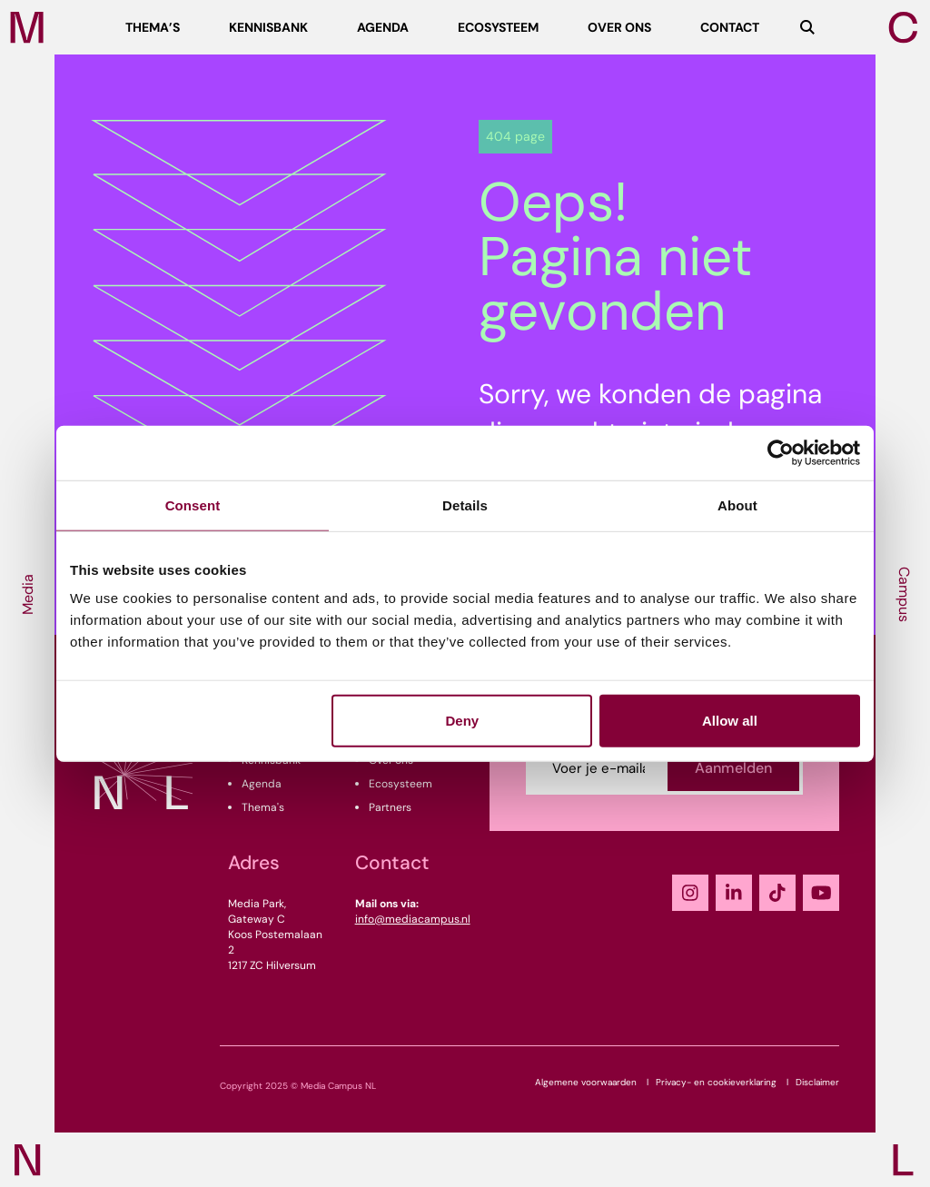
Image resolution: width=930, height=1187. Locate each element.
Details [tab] (465, 504)
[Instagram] (690, 893)
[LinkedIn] (734, 893)
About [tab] (737, 504)
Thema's (263, 807)
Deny (463, 720)
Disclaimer (817, 1082)
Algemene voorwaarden (586, 1082)
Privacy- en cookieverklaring (716, 1082)
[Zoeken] (807, 27)
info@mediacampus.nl (412, 919)
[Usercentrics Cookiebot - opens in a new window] (780, 452)
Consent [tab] (193, 504)
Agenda (262, 783)
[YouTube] (821, 893)
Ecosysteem (400, 783)
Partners (390, 807)
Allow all (729, 720)
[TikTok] (777, 893)
